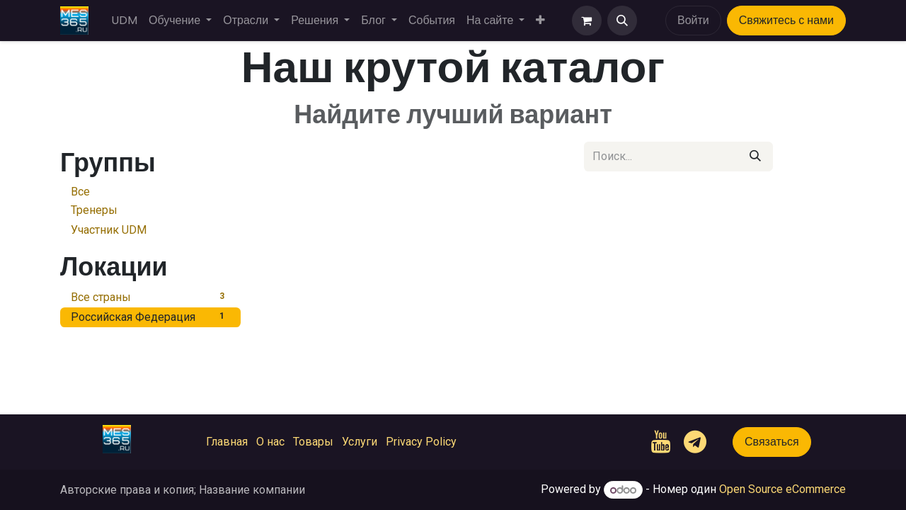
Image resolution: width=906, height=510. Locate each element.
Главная (227, 441)
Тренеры (94, 210)
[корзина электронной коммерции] (587, 20)
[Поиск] (755, 156)
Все (80, 191)
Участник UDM (109, 230)
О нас (270, 441)
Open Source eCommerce (782, 490)
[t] (695, 442)
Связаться (772, 442)
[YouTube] (660, 442)
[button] (622, 20)
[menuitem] (124, 20)
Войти (693, 20)
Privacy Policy (421, 441)
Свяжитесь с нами (786, 20)
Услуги (359, 441)
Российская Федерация (150, 316)
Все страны (150, 296)
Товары (313, 441)
